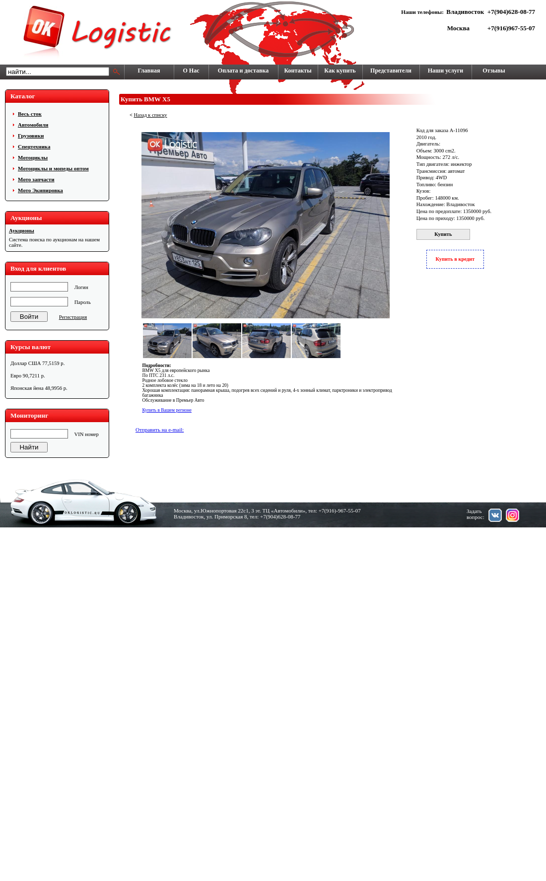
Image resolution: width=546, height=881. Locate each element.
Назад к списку (150, 115)
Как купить (339, 70)
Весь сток (30, 114)
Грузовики (31, 136)
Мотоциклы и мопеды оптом (53, 168)
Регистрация (73, 317)
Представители (390, 70)
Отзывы (493, 70)
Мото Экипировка (40, 190)
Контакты (297, 70)
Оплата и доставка (243, 70)
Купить (443, 234)
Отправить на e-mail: (160, 430)
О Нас (191, 70)
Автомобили (33, 125)
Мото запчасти (36, 179)
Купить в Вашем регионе (167, 410)
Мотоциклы (33, 157)
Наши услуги (445, 70)
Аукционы (21, 230)
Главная (149, 70)
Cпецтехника (34, 146)
